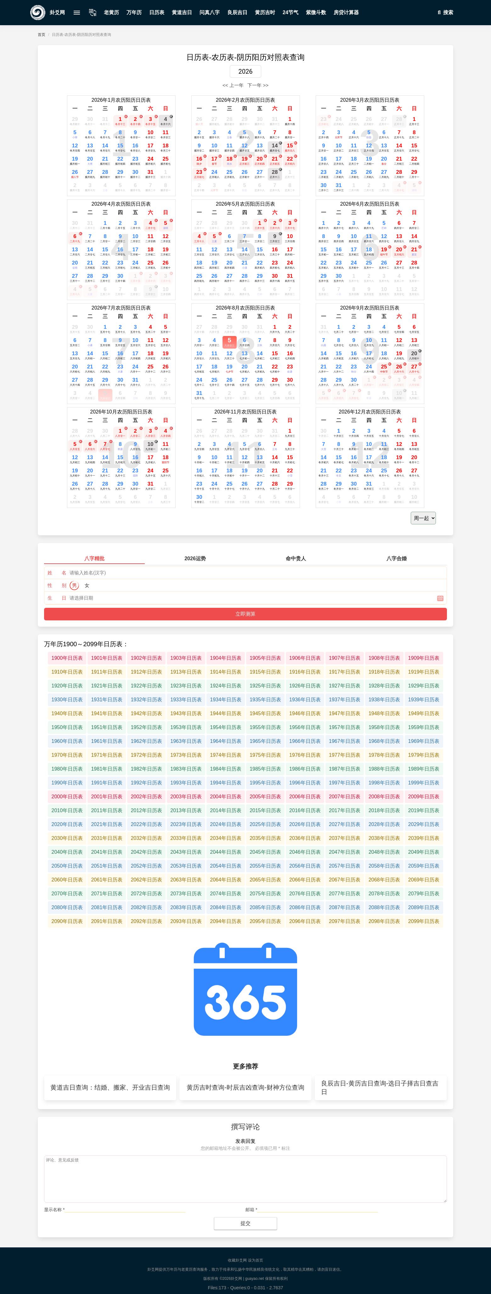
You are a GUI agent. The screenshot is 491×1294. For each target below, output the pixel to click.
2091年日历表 (106, 921)
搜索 (444, 12)
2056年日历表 (305, 866)
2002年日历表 (146, 796)
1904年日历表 (225, 658)
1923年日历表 (186, 685)
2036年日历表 (305, 838)
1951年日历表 (106, 727)
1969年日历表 (424, 741)
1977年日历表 (344, 755)
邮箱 (251, 1209)
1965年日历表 (265, 741)
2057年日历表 (344, 866)
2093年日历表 (186, 921)
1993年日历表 (186, 782)
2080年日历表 (67, 907)
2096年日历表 (305, 921)
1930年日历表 (67, 699)
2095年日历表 (265, 921)
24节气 (290, 12)
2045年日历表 (265, 852)
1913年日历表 (186, 672)
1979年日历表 (424, 755)
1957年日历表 (344, 727)
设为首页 (255, 1260)
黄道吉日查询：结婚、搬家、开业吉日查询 (110, 1087)
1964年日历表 (225, 741)
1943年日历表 (186, 713)
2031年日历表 (106, 838)
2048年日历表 (384, 852)
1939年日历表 (424, 699)
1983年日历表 (186, 769)
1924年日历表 (225, 685)
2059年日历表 (424, 866)
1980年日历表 (67, 769)
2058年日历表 (384, 866)
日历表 (156, 12)
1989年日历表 (424, 769)
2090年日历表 (67, 921)
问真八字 (210, 12)
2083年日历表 (186, 907)
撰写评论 (245, 1127)
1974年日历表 (225, 755)
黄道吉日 (182, 12)
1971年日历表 (106, 755)
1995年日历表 (265, 782)
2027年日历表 (344, 824)
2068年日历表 (384, 879)
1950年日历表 (67, 727)
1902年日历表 (146, 658)
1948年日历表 (384, 713)
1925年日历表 (265, 685)
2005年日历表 (265, 796)
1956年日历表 (305, 727)
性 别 (57, 585)
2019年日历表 (424, 810)
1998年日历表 (384, 782)
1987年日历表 (344, 769)
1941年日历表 (106, 713)
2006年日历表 (305, 796)
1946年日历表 (305, 713)
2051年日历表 (106, 866)
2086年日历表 (305, 907)
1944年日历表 (225, 713)
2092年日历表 (146, 921)
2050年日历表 (67, 866)
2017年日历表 (344, 810)
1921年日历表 (106, 685)
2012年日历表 (146, 810)
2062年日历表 (146, 879)
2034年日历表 (225, 838)
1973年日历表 (186, 755)
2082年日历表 (146, 907)
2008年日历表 (384, 796)
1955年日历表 (265, 727)
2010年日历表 (67, 810)
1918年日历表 (384, 672)
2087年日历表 (344, 907)
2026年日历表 (305, 824)
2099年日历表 (424, 921)
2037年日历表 (344, 838)
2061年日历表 (106, 879)
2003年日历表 (186, 796)
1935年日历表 (265, 699)
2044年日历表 (225, 852)
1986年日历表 (305, 769)
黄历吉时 (265, 12)
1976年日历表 (305, 755)
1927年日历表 (344, 685)
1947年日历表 (344, 713)
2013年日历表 (186, 810)
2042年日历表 (146, 852)
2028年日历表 (384, 824)
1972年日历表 (146, 755)
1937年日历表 (344, 699)
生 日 (57, 598)
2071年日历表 (106, 893)
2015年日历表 (265, 810)
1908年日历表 (384, 658)
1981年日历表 (106, 769)
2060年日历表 (67, 879)
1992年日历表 (146, 782)
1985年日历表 (265, 769)
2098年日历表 (384, 921)
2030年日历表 (67, 838)
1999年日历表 (424, 782)
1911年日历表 (106, 672)
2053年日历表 (186, 866)
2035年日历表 (265, 838)
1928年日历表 (384, 685)
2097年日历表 (344, 921)
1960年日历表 (67, 741)
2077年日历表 (344, 893)
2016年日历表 (305, 810)
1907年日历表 (344, 658)
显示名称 (54, 1209)
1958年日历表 (384, 727)
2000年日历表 (67, 796)
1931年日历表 (106, 699)
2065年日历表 (265, 879)
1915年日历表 (265, 672)
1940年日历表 (67, 713)
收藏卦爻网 (237, 1260)
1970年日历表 (67, 755)
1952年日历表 (146, 727)
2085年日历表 (265, 907)
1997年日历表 (344, 782)
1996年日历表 (305, 782)
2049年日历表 (424, 852)
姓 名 (57, 572)
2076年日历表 (305, 893)
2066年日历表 (305, 879)
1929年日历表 (424, 685)
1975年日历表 (265, 755)
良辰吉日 (237, 12)
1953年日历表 (186, 727)
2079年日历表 (424, 893)
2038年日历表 (384, 838)
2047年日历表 (344, 852)
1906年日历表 (305, 658)
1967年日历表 (344, 741)
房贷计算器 (346, 12)
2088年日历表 (384, 907)
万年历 (134, 12)
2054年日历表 (225, 866)
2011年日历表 (106, 810)
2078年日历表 (384, 893)
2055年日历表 (265, 866)
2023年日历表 (186, 824)
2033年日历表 (186, 838)
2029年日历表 (424, 824)
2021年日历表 (106, 824)
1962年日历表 (146, 741)
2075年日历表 (265, 893)
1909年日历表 (424, 658)
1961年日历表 (106, 741)
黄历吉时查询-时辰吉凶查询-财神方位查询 (245, 1087)
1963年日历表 (186, 741)
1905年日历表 (265, 658)
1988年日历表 (384, 769)
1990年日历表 (67, 782)
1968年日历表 (384, 741)
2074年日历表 (225, 893)
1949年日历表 (424, 713)
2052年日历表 (146, 866)
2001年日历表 (106, 796)
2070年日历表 (67, 893)
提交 (245, 1223)
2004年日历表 (225, 796)
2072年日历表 (146, 893)
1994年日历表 (225, 782)
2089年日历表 (424, 907)
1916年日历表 (305, 672)
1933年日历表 (186, 699)
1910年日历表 (67, 672)
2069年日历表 (424, 879)
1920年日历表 (67, 685)
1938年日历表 (384, 699)
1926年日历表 (305, 685)
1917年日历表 (344, 672)
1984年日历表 (225, 769)
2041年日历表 (106, 852)
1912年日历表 (146, 672)
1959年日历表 (424, 727)
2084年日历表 (225, 907)
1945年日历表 (265, 713)
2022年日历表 (146, 824)
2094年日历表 (225, 921)
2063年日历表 (186, 879)
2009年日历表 (424, 796)
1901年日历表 (106, 658)
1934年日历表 (225, 699)
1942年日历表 (146, 713)
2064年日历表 (225, 879)
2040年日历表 (67, 852)
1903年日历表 (186, 658)
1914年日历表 (225, 672)
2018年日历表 (384, 810)
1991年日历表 (106, 782)
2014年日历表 (225, 810)
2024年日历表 (225, 824)
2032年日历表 (146, 838)
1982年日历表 (146, 769)
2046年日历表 (305, 852)
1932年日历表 (146, 699)
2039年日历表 (424, 838)
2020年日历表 (67, 824)
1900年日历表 (67, 658)
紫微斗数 (316, 12)
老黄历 (111, 12)
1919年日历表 (424, 672)
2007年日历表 (344, 796)
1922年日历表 (146, 685)
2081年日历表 (106, 907)
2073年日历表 (186, 893)
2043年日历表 (186, 852)
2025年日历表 (265, 824)
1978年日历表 (384, 755)
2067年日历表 (344, 879)
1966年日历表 (305, 741)
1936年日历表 (305, 699)
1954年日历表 (225, 727)
